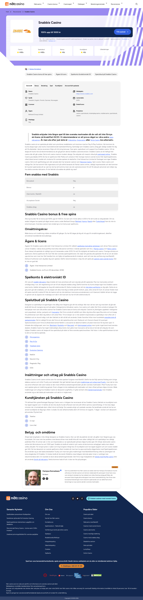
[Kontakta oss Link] (49, 522)
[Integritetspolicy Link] (50, 541)
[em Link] (47, 478)
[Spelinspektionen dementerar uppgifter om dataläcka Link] (23, 523)
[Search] (135, 4)
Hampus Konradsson (35, 69)
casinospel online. (104, 154)
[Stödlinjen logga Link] (53, 575)
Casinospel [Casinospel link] (68, 4)
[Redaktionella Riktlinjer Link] (52, 538)
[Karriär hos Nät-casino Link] (52, 518)
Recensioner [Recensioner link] (115, 4)
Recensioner (17, 12)
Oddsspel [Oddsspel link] (81, 4)
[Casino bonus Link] (87, 518)
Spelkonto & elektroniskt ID (81, 74)
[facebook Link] (82, 498)
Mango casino (99, 249)
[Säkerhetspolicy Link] (50, 545)
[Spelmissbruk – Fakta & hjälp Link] (54, 526)
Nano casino (111, 249)
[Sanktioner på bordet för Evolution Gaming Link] (20, 518)
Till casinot (122, 32)
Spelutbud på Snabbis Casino (105, 74)
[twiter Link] (77, 498)
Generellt (29, 86)
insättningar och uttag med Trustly (93, 382)
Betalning (44, 86)
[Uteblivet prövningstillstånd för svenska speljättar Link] (22, 534)
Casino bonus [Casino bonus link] (52, 4)
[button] (91, 476)
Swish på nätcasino (41, 459)
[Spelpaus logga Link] (61, 575)
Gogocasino (81, 140)
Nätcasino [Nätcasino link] (37, 4)
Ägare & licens (61, 74)
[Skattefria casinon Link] (89, 541)
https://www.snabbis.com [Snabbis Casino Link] (84, 94)
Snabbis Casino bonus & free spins (39, 74)
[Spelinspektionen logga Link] (78, 575)
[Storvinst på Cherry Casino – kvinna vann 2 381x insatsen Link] (23, 529)
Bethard (78, 221)
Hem (7, 12)
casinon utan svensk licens (103, 259)
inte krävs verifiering (93, 287)
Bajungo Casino (86, 162)
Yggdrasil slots (35, 346)
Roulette (61, 325)
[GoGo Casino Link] (87, 553)
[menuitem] (39, 4)
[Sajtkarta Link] (48, 553)
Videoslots (72, 140)
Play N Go (33, 341)
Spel (51, 86)
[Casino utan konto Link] (89, 530)
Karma (84, 221)
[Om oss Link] (47, 514)
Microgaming (34, 337)
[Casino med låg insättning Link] (91, 534)
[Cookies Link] (47, 549)
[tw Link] (43, 478)
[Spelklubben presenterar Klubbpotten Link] (19, 514)
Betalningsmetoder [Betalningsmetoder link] (98, 4)
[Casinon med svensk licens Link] (92, 526)
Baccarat (70, 325)
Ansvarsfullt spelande (72, 86)
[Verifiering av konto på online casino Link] (56, 530)
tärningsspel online (85, 325)
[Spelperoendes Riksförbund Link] (69, 575)
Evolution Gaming (36, 350)
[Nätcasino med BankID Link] (90, 522)
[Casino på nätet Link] (88, 514)
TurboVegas (100, 221)
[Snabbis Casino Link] (22, 32)
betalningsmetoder (95, 390)
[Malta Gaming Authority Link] (86, 575)
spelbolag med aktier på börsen (88, 246)
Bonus (37, 86)
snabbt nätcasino (40, 282)
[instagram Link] (73, 498)
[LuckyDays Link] (86, 549)
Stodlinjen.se (125, 39)
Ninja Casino (95, 140)
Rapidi (90, 221)
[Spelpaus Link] (48, 534)
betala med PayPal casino (104, 457)
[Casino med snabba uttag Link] (91, 538)
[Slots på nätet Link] (87, 545)
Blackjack (53, 325)
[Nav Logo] (14, 4)
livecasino (55, 312)
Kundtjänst (58, 86)
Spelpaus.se (52, 41)
